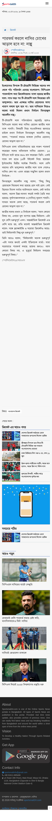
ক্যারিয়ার (6, 808)
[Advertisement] (24, 19)
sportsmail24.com (32, 800)
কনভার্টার (23, 808)
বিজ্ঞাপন (14, 808)
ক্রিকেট (13, 30)
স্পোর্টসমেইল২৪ (18, 50)
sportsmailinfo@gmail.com (14, 772)
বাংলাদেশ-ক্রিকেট (14, 411)
